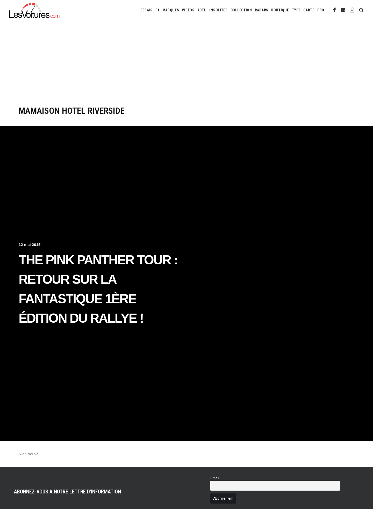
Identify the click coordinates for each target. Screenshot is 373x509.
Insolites (218, 10)
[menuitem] (146, 10)
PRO (320, 10)
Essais (146, 10)
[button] (334, 10)
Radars (261, 10)
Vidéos (188, 10)
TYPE (296, 10)
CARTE (308, 10)
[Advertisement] (186, 67)
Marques (170, 10)
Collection (241, 10)
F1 (157, 10)
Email (214, 478)
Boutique (280, 10)
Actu (202, 10)
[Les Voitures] (34, 10)
